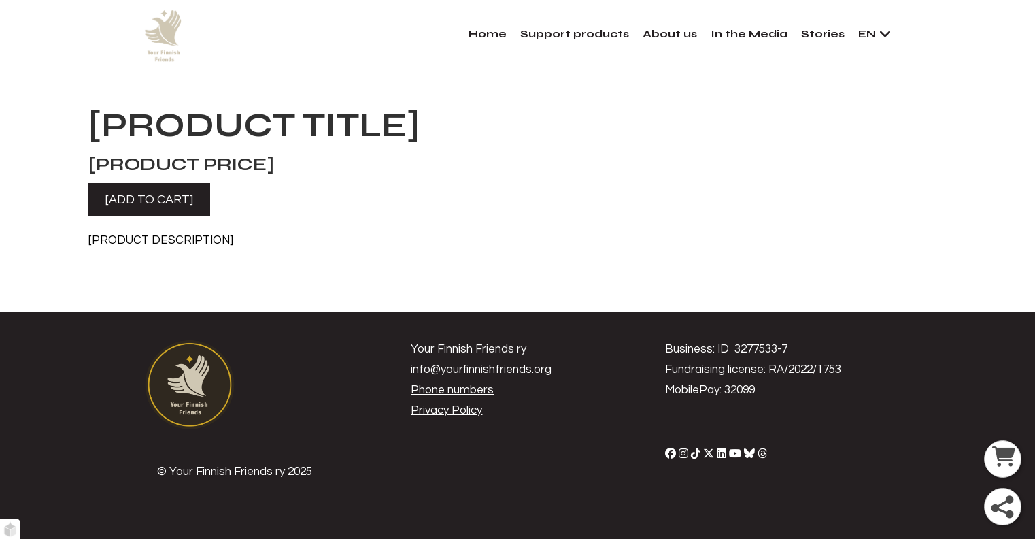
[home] (232, 34)
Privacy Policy (446, 410)
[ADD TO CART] (149, 199)
